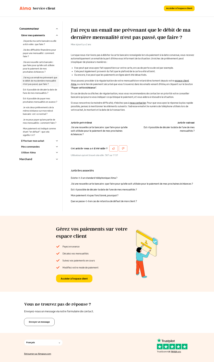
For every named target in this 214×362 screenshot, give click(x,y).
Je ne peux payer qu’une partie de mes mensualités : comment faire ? (39, 121)
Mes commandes (30, 146)
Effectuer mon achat (32, 140)
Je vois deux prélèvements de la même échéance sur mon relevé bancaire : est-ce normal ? (38, 110)
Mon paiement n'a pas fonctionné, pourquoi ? (95, 195)
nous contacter (138, 102)
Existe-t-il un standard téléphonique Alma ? (94, 177)
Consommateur (29, 28)
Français (43, 342)
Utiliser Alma (28, 152)
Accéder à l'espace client (179, 8)
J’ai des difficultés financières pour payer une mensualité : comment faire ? (39, 53)
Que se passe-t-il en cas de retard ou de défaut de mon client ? (104, 201)
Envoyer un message (39, 322)
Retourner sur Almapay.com (37, 353)
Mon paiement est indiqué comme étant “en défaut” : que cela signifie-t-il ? (39, 131)
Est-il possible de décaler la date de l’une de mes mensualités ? (104, 189)
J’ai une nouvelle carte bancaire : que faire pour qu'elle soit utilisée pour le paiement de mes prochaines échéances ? (99, 131)
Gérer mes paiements (33, 35)
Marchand (25, 159)
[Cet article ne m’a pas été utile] (123, 148)
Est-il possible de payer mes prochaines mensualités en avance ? (40, 100)
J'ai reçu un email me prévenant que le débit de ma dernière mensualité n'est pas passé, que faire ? (40, 80)
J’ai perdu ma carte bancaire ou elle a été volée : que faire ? (39, 43)
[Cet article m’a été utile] (113, 148)
